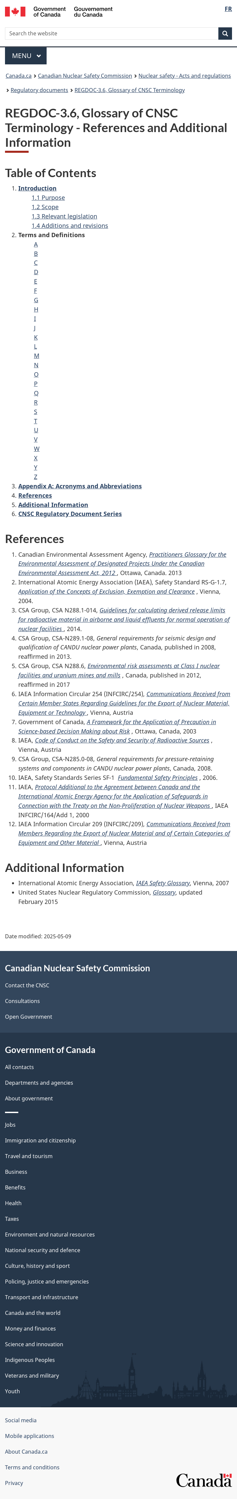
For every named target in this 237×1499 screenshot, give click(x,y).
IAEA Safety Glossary (163, 883)
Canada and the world (33, 1313)
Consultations (22, 1001)
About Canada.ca (26, 1451)
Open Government (28, 1016)
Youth (12, 1391)
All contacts (19, 1067)
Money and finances (30, 1328)
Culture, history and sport (37, 1266)
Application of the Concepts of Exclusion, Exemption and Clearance (106, 591)
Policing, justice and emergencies (47, 1281)
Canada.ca (19, 75)
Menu (26, 55)
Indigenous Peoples (30, 1360)
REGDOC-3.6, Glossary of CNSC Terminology (130, 90)
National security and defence (42, 1250)
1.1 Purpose (48, 197)
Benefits (15, 1187)
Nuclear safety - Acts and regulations (184, 75)
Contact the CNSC (27, 985)
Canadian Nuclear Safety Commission (85, 75)
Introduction (37, 188)
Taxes (12, 1218)
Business (16, 1171)
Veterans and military (32, 1375)
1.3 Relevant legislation (64, 216)
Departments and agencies (39, 1082)
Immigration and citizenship (40, 1140)
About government (29, 1098)
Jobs (10, 1124)
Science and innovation (34, 1344)
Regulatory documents (39, 90)
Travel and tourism (29, 1156)
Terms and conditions (32, 1467)
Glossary (164, 892)
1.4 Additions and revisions (70, 225)
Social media (21, 1420)
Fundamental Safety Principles (158, 778)
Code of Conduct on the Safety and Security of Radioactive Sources (122, 740)
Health (13, 1203)
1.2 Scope (45, 207)
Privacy (14, 1483)
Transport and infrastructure (41, 1297)
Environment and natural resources (50, 1234)
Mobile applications (29, 1436)
